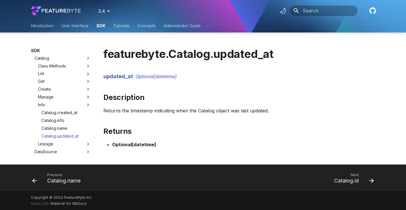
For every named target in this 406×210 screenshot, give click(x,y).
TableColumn (47, 144)
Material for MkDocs (68, 203)
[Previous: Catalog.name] (58, 178)
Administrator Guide (182, 25)
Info (64, 74)
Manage (64, 66)
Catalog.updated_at (59, 105)
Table (39, 136)
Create (64, 58)
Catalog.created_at (59, 81)
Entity (39, 152)
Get (64, 50)
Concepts (146, 25)
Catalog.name (54, 97)
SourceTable (46, 128)
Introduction (42, 25)
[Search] (324, 11)
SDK (100, 25)
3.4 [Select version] (101, 11)
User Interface (75, 25)
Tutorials (121, 25)
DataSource (45, 120)
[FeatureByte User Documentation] (56, 10)
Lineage (64, 113)
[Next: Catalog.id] (352, 178)
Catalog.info (52, 89)
